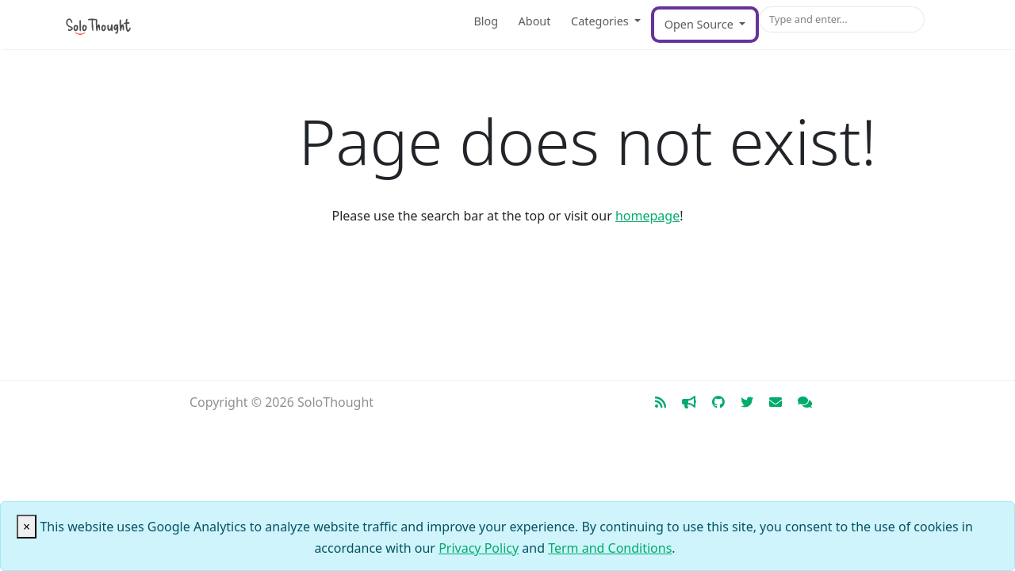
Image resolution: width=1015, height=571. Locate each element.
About (535, 21)
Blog (485, 21)
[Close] (26, 526)
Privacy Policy (479, 548)
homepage (647, 215)
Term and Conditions (610, 548)
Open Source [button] (701, 24)
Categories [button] (601, 21)
